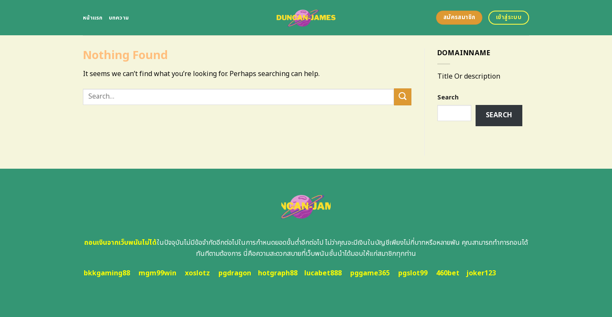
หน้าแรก (93, 18)
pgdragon (234, 273)
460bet (447, 273)
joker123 (481, 273)
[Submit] (402, 96)
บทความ (119, 18)
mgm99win (157, 273)
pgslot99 (413, 273)
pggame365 (370, 273)
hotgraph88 (278, 273)
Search (448, 97)
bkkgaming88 (107, 273)
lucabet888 (323, 273)
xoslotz (197, 273)
